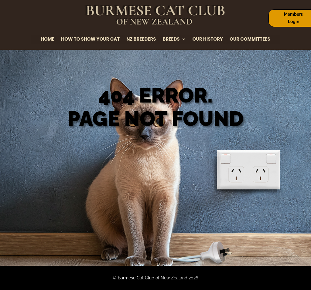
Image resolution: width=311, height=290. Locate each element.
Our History (208, 39)
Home (47, 39)
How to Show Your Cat (90, 39)
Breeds (171, 39)
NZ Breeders (141, 39)
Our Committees (250, 39)
